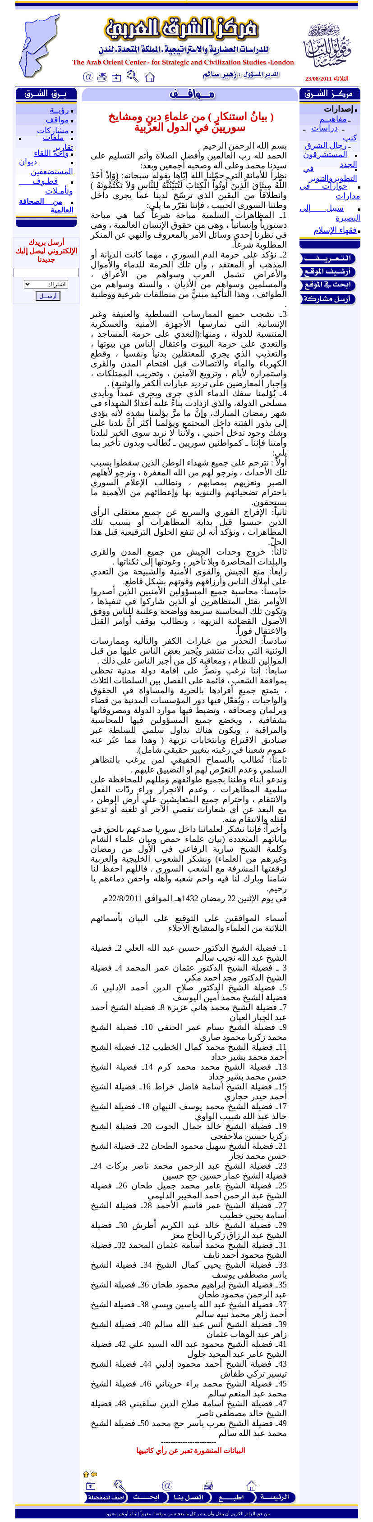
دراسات (324, 127)
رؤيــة (59, 109)
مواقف (57, 119)
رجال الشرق (326, 145)
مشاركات (53, 130)
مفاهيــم (333, 118)
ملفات (53, 137)
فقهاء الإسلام (335, 230)
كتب (350, 137)
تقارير (63, 147)
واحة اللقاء (51, 153)
